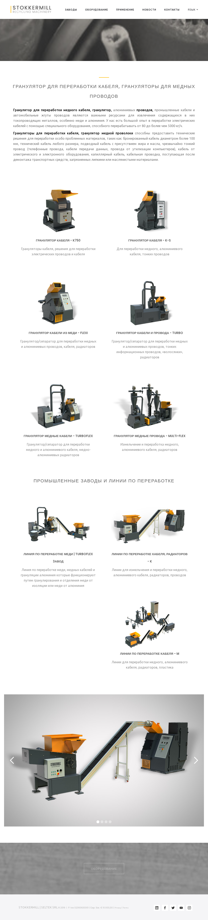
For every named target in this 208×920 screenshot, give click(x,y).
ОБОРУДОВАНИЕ (96, 9)
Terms (126, 908)
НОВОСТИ (149, 9)
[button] (191, 9)
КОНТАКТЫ (172, 9)
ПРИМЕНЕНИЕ (125, 9)
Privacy (118, 908)
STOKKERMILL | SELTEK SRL (38, 907)
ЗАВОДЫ (71, 9)
